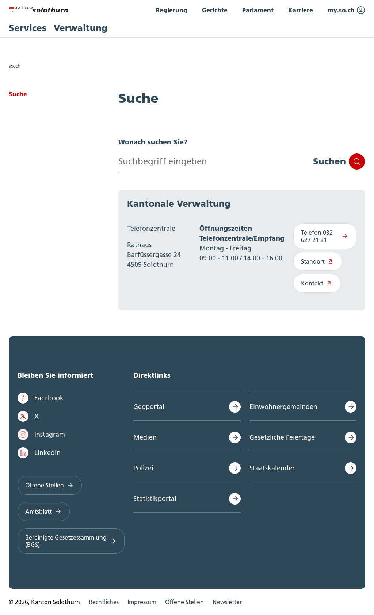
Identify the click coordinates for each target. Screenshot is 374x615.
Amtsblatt (43, 511)
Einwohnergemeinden (283, 406)
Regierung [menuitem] (171, 10)
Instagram (41, 434)
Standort (318, 261)
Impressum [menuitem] (141, 602)
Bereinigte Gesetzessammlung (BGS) (71, 541)
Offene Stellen (49, 485)
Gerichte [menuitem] (215, 10)
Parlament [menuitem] (258, 10)
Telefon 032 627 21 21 (325, 236)
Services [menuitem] (27, 28)
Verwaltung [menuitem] (80, 28)
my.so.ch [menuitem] (346, 10)
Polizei (143, 468)
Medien (145, 437)
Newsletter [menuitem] (227, 602)
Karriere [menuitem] (300, 10)
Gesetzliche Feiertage (282, 437)
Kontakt (317, 283)
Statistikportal (154, 498)
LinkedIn (39, 452)
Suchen (339, 161)
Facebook (41, 398)
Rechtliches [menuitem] (104, 602)
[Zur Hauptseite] (38, 9)
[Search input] (241, 161)
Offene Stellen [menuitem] (184, 602)
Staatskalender (272, 468)
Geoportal (148, 406)
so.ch (15, 66)
